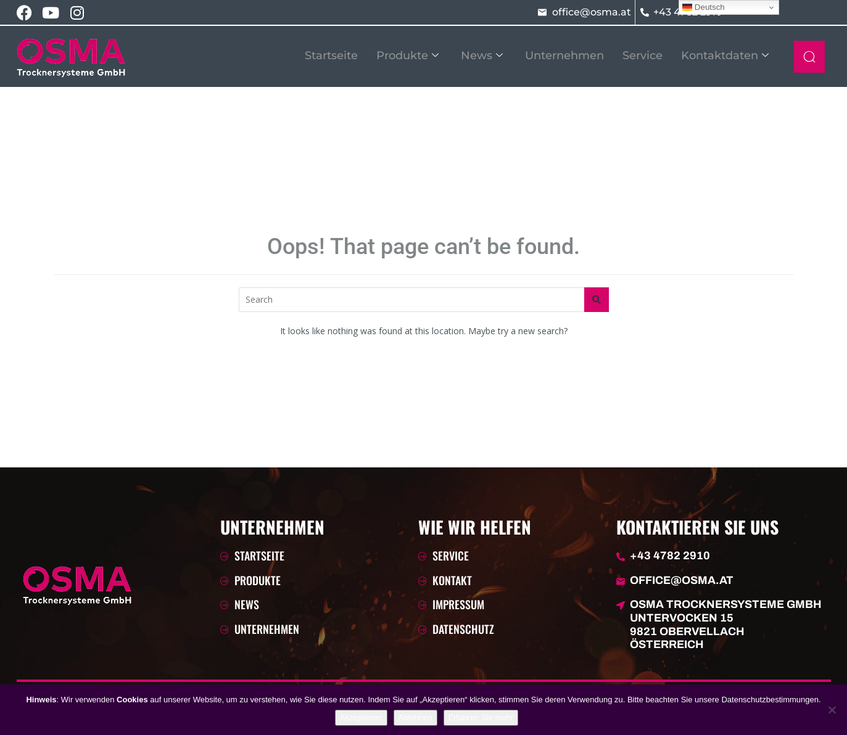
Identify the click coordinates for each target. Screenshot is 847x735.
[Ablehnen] (831, 710)
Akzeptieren (361, 717)
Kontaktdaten (725, 55)
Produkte (407, 55)
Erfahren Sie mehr (481, 717)
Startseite (331, 55)
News (482, 55)
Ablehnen (415, 717)
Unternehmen (564, 55)
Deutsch (703, 7)
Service (642, 55)
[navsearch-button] (809, 57)
